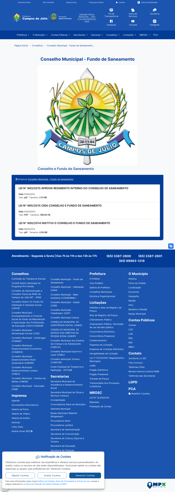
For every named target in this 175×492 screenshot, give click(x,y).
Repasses (94, 402)
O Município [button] (39, 34)
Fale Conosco (136, 362)
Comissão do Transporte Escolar (29, 278)
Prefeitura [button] (22, 34)
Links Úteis (17, 426)
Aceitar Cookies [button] (52, 475)
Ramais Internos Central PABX (144, 371)
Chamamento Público (101, 319)
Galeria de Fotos (20, 409)
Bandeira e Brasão (138, 309)
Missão (132, 300)
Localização (135, 287)
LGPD (133, 382)
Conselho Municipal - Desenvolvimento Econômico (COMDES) (27, 348)
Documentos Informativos (25, 405)
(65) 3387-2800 (119, 256)
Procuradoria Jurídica (62, 425)
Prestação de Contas (100, 406)
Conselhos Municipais (101, 291)
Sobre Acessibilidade (147, 2)
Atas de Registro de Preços (104, 315)
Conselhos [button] (112, 34)
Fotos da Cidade (137, 283)
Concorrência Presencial (102, 336)
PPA (131, 338)
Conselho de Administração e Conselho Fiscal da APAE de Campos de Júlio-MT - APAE (27, 294)
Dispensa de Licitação (101, 344)
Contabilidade (58, 400)
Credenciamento (98, 340)
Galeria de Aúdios (21, 418)
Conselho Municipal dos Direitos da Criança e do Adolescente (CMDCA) (67, 343)
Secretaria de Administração (65, 429)
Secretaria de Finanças (62, 450)
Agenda (16, 400)
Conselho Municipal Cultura (65, 317)
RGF (131, 342)
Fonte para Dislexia (96, 2)
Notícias (16, 422)
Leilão (93, 365)
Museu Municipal (137, 313)
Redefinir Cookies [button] (139, 393)
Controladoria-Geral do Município (68, 404)
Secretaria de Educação (63, 446)
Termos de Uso (83, 481)
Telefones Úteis (137, 367)
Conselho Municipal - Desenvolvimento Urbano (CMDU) (25, 370)
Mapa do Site (71, 2)
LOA (131, 333)
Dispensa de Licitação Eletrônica (106, 349)
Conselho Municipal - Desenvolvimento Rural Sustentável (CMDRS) (23, 359)
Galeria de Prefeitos (100, 287)
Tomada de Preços (99, 378)
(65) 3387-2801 (150, 256)
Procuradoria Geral (60, 420)
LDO (131, 329)
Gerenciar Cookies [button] (85, 475)
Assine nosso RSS (22, 431)
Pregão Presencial (99, 374)
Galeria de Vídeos (21, 413)
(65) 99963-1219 (132, 261)
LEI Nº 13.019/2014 (99, 397)
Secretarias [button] (80, 34)
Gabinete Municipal (60, 408)
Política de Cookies (46, 481)
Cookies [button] (120, 2)
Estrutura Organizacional (102, 296)
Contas (132, 325)
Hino (131, 305)
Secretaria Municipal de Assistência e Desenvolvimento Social (67, 384)
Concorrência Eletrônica (102, 331)
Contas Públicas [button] (59, 34)
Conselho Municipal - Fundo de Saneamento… (70, 45)
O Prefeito (95, 278)
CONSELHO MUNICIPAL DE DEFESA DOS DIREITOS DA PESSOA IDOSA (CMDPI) (65, 333)
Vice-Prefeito (96, 283)
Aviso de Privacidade (65, 481)
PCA (155, 34)
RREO (131, 347)
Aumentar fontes (24, 2)
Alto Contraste (48, 2)
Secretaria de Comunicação (65, 434)
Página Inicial (21, 45)
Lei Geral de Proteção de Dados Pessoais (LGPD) (45, 484)
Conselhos (37, 45)
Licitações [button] (128, 34)
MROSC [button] (144, 34)
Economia (134, 291)
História (133, 278)
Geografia (134, 296)
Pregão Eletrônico (99, 370)
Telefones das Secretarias (142, 375)
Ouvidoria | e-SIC (137, 358)
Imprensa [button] (96, 34)
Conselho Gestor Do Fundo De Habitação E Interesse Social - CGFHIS (27, 305)
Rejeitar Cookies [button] (20, 475)
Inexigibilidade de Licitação (104, 353)
